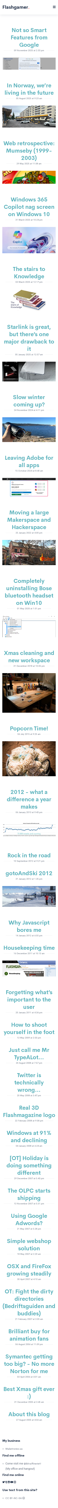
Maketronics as (14, 1448)
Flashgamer (16, 7)
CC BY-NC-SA (15, 1498)
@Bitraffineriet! (32, 1463)
